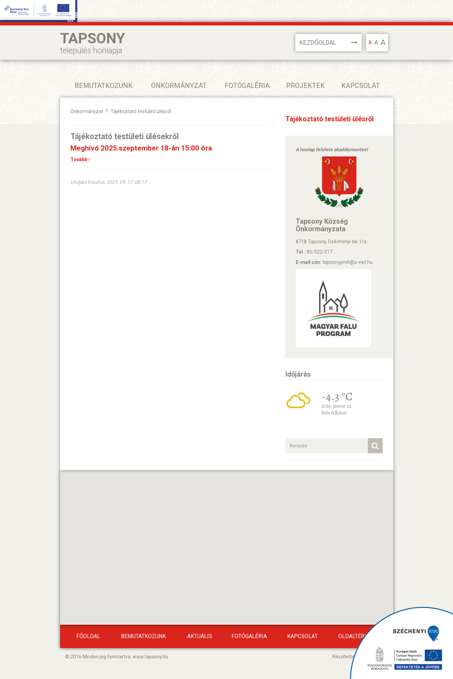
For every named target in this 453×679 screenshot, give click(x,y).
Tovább (80, 159)
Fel (446, 662)
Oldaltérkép (356, 636)
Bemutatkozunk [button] (104, 85)
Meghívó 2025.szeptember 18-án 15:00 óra (141, 148)
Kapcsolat (360, 85)
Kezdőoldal (328, 42)
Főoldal (88, 636)
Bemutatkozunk (143, 636)
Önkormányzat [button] (179, 85)
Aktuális (199, 636)
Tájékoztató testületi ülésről (141, 111)
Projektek (305, 85)
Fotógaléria (247, 85)
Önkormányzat (86, 111)
